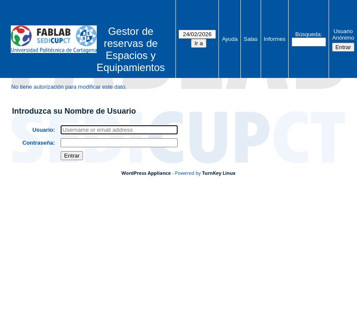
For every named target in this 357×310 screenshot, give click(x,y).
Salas (251, 39)
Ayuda (230, 39)
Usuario (42, 130)
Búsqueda (308, 34)
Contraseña (37, 143)
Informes (275, 39)
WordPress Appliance (146, 173)
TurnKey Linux (219, 173)
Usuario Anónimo (343, 34)
